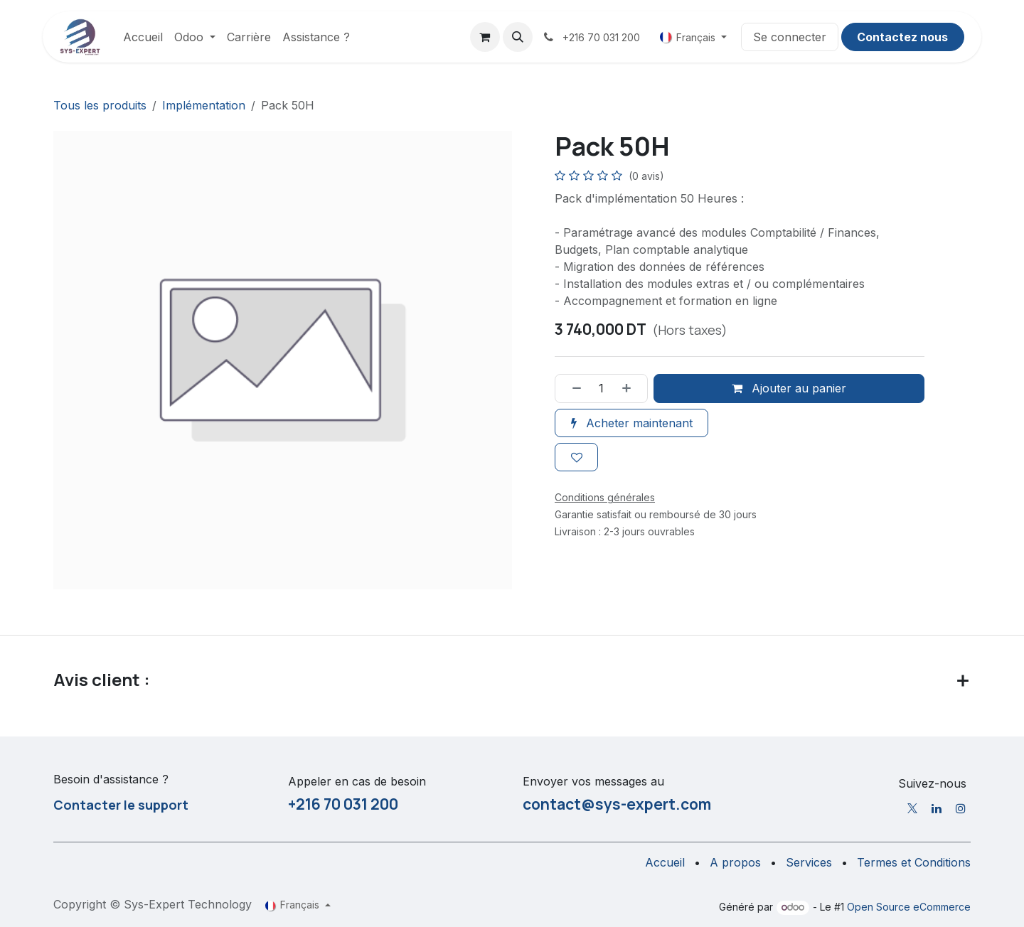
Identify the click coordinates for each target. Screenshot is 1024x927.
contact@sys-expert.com (617, 804)
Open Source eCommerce (909, 907)
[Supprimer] (571, 388)
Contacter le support (120, 804)
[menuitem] (143, 37)
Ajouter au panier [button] (789, 389)
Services (809, 862)
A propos (735, 862)
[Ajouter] (631, 388)
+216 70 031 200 (343, 804)
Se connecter (789, 37)
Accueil (665, 862)
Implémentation (203, 105)
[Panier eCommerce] (485, 37)
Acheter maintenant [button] (632, 423)
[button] (518, 37)
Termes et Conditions (914, 862)
